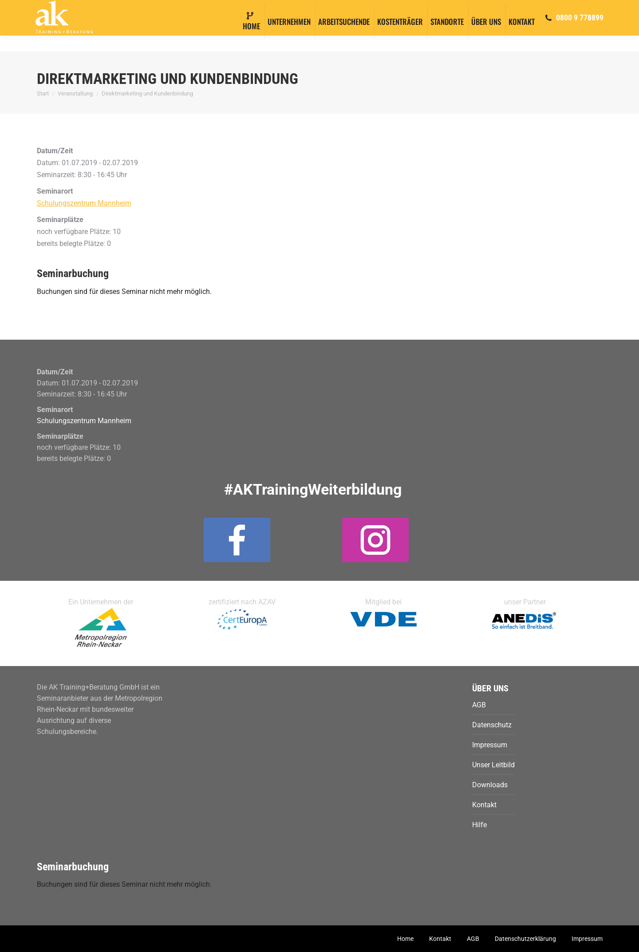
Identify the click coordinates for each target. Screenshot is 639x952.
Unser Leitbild (493, 765)
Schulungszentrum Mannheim (84, 203)
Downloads (490, 785)
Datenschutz (492, 725)
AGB (479, 705)
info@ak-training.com (88, 8)
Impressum (489, 745)
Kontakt (484, 805)
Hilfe (479, 825)
